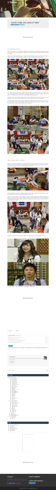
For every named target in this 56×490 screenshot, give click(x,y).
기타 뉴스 (14, 403)
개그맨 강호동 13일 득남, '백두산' (13, 338)
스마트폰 (12, 408)
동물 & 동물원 (15, 391)
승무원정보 (13, 414)
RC (13, 399)
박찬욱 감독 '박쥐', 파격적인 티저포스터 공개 (15, 337)
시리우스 (14, 411)
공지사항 (21, 2)
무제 (13, 396)
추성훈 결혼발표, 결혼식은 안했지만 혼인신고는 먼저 (16, 339)
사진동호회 (13, 416)
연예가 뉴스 (13, 335)
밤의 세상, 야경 (15, 384)
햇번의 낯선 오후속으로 (13, 428)
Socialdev (27, 488)
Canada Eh (14, 398)
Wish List (14, 401)
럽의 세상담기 (12, 357)
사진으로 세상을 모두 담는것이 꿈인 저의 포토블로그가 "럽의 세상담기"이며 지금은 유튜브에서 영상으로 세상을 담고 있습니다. (26, 359)
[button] (4, 8)
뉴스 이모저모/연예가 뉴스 (14, 24)
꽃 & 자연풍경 (15, 392)
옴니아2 (14, 410)
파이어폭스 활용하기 (14, 415)
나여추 (13, 395)
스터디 (14, 417)
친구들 (14, 385)
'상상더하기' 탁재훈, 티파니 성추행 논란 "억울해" (25, 23)
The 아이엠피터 (12, 429)
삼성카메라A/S (15, 406)
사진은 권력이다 (12, 427)
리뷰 (13, 407)
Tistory (45, 2)
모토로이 (14, 409)
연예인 (13, 390)
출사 (13, 418)
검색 (47, 370)
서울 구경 (14, 379)
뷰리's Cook (12, 426)
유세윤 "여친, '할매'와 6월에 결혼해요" (14, 342)
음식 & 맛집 (14, 386)
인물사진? (14, 383)
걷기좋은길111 (15, 388)
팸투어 (14, 387)
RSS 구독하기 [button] (32, 483)
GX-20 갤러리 (13, 378)
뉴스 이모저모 (10, 335)
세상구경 (14, 380)
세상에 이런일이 (15, 402)
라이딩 (14, 393)
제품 (13, 394)
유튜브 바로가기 (12, 430)
